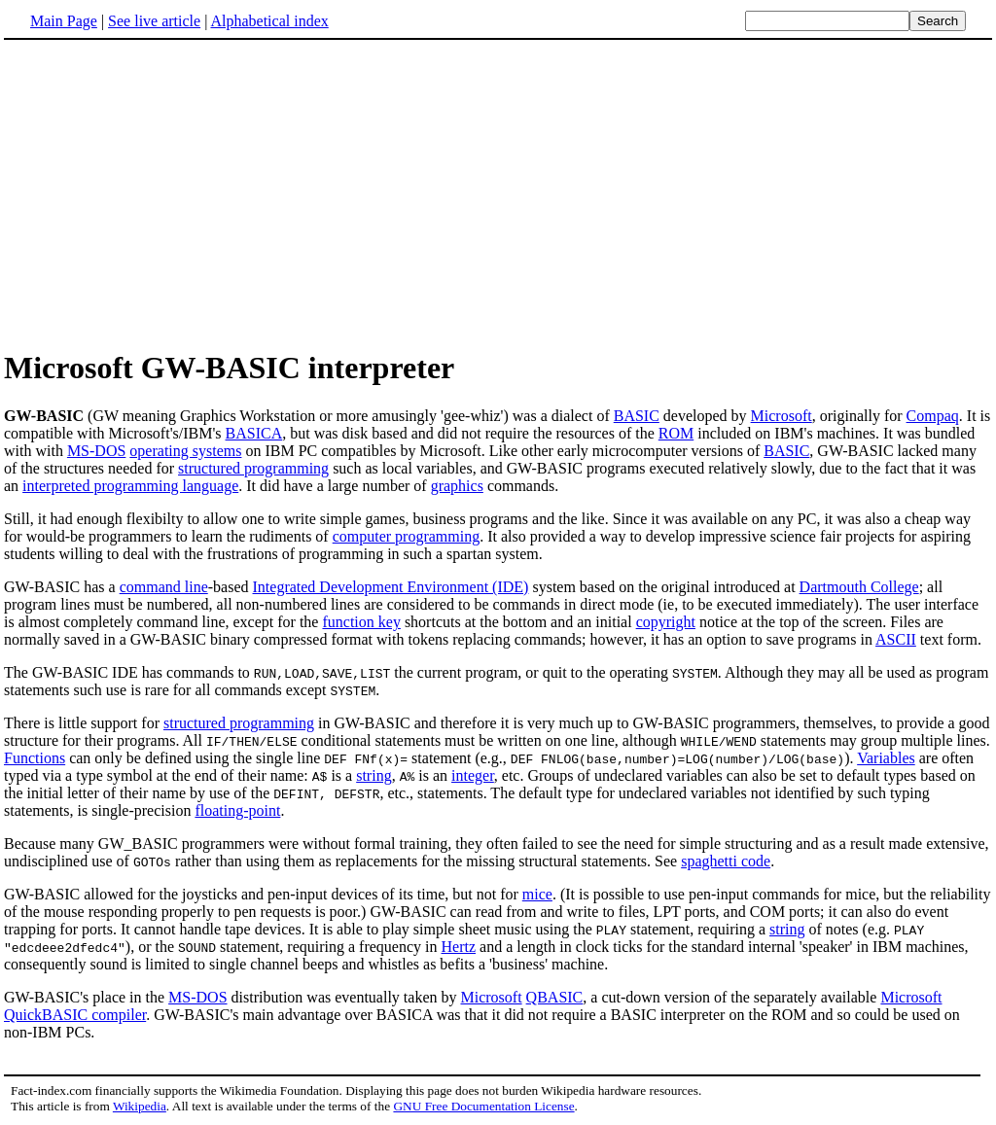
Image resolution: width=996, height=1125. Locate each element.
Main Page (63, 21)
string (373, 775)
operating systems (185, 450)
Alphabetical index (269, 21)
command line (164, 587)
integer (472, 775)
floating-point (237, 810)
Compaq (933, 415)
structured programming (253, 468)
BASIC (636, 415)
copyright (665, 622)
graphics (457, 485)
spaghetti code (725, 861)
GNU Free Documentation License (483, 1106)
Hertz (459, 946)
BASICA (254, 433)
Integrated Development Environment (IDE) (391, 587)
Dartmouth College (859, 587)
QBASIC (555, 997)
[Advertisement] (167, 193)
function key (361, 622)
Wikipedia (139, 1106)
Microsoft (781, 415)
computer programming (406, 536)
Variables (886, 758)
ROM (676, 433)
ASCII (895, 639)
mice (537, 894)
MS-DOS (96, 450)
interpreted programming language (130, 485)
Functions (34, 758)
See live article (154, 21)
